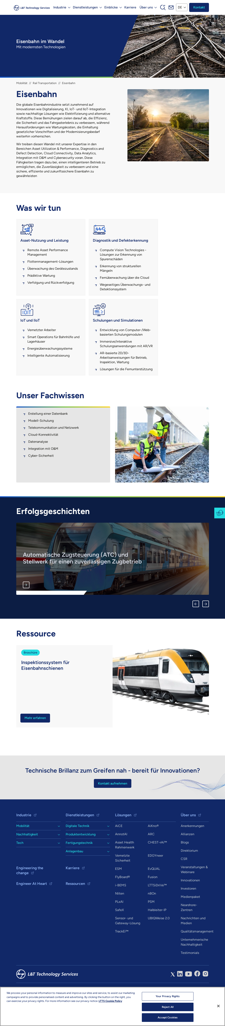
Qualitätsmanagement (197, 955)
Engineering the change (29, 893)
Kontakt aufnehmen (112, 806)
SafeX (119, 933)
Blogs (185, 866)
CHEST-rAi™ (157, 866)
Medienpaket (190, 920)
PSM (151, 925)
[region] (112, 1006)
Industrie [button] (59, 7)
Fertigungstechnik (79, 866)
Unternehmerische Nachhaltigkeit (194, 965)
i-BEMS (120, 908)
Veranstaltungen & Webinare (194, 892)
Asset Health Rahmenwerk (124, 868)
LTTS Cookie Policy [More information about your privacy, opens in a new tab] (110, 1001)
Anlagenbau (74, 874)
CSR (184, 882)
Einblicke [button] (111, 7)
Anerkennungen (192, 849)
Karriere (130, 7)
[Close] (218, 1006)
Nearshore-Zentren (189, 930)
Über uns (188, 838)
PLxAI (119, 925)
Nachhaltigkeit (27, 858)
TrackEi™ (121, 955)
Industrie (23, 838)
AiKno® (153, 849)
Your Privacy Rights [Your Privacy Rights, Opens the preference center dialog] (168, 996)
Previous (195, 627)
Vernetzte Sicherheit (122, 881)
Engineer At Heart (31, 907)
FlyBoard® (122, 900)
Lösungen (123, 838)
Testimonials (190, 976)
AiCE (118, 849)
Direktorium (189, 874)
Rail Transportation (45, 83)
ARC (151, 857)
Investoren (188, 912)
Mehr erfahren (26, 608)
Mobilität (21, 83)
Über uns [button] (146, 7)
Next (205, 627)
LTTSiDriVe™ (157, 908)
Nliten (119, 917)
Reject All (168, 1006)
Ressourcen (75, 907)
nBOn (152, 917)
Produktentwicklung (81, 858)
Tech (19, 866)
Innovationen (190, 903)
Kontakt (199, 7)
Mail (171, 7)
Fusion (152, 900)
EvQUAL (154, 892)
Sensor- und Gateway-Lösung (127, 943)
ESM (118, 892)
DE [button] (180, 7)
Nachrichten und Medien (193, 943)
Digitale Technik (77, 849)
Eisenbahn (68, 83)
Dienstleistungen (80, 838)
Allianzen (187, 857)
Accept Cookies (167, 1017)
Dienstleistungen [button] (85, 7)
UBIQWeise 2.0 (159, 941)
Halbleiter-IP (157, 933)
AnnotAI (121, 857)
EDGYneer (155, 879)
